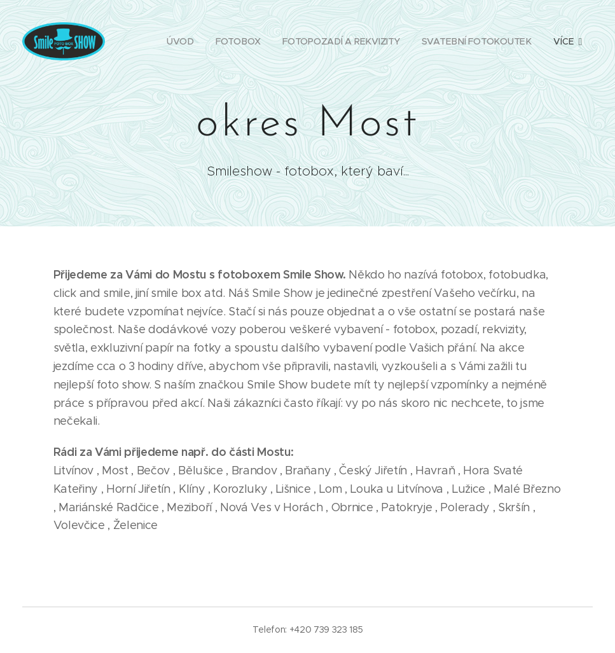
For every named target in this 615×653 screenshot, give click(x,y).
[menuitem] (179, 41)
